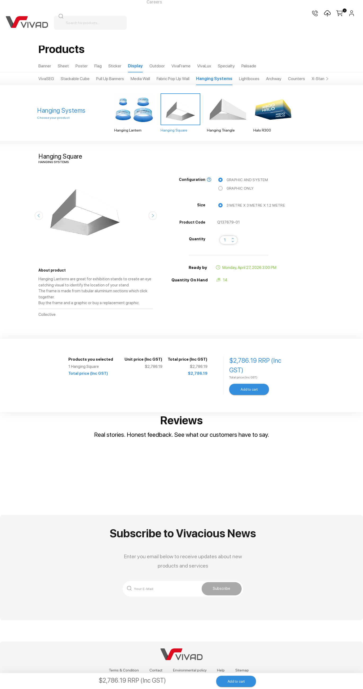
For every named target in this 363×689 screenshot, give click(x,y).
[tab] (44, 66)
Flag (98, 65)
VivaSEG (46, 78)
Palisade (248, 65)
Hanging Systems (214, 78)
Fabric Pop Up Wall (173, 78)
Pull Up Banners (110, 78)
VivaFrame (181, 65)
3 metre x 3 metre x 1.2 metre (252, 205)
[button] (327, 78)
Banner (44, 65)
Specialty (226, 65)
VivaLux (204, 65)
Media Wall (140, 78)
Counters (296, 78)
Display (135, 65)
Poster (82, 65)
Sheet (63, 65)
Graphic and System (244, 180)
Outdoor (157, 65)
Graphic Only (237, 188)
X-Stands (320, 78)
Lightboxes (249, 78)
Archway (273, 78)
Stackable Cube (75, 78)
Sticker (114, 65)
